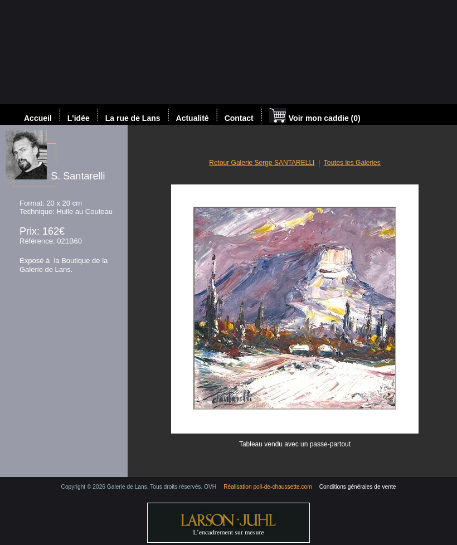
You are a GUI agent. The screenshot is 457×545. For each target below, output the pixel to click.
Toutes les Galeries (352, 163)
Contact (239, 118)
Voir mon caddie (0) (315, 116)
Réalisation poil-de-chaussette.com (267, 487)
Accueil (38, 118)
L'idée (78, 118)
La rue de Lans (133, 118)
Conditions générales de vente (357, 487)
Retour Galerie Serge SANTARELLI (261, 163)
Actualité (192, 118)
